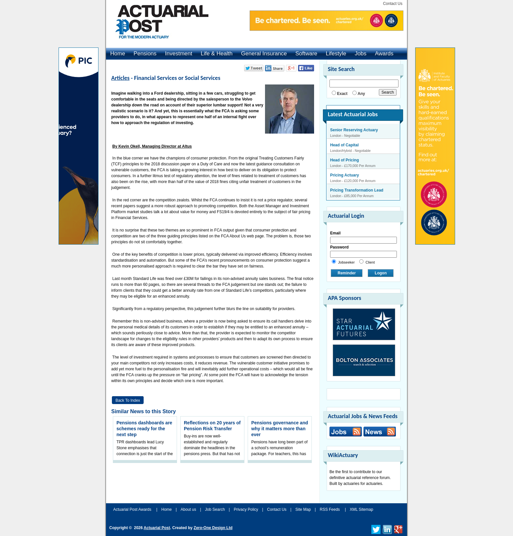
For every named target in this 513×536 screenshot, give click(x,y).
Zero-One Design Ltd (213, 528)
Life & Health (216, 53)
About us (188, 509)
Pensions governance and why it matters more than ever (279, 428)
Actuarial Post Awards (132, 509)
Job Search (215, 509)
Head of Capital (344, 145)
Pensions (144, 53)
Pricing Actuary (344, 175)
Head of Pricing (344, 160)
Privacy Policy (246, 509)
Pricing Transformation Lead (356, 190)
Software (306, 53)
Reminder (347, 273)
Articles (120, 78)
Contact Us (392, 3)
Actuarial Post (157, 528)
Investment (178, 53)
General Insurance (264, 53)
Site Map (303, 509)
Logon (381, 273)
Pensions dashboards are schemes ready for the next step (144, 428)
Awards (384, 53)
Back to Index (127, 400)
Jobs (360, 53)
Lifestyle (336, 53)
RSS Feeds (330, 509)
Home (117, 53)
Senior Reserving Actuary (354, 130)
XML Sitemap (361, 509)
